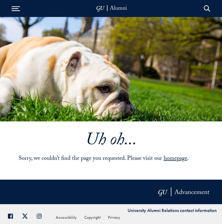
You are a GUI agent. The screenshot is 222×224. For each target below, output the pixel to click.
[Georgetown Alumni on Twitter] (27, 216)
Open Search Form (207, 8)
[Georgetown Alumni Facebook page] (12, 216)
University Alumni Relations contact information (172, 210)
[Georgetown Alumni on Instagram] (41, 216)
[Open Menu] (15, 8)
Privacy (114, 217)
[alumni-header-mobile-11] (111, 8)
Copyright (92, 217)
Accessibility (66, 217)
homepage (175, 159)
